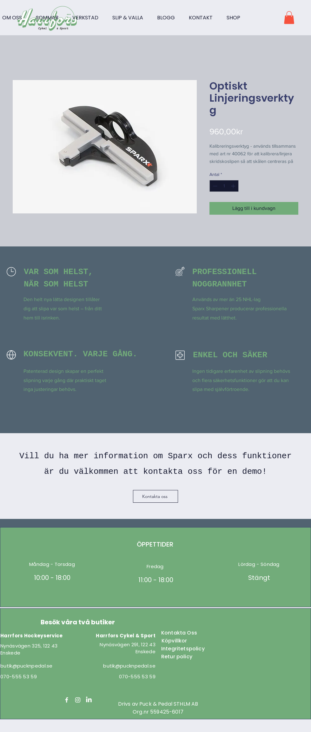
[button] (289, 17)
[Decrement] (214, 185)
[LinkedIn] (88, 699)
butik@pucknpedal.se (26, 665)
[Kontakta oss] (155, 496)
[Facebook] (66, 699)
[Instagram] (77, 699)
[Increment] (234, 185)
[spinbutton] (224, 185)
